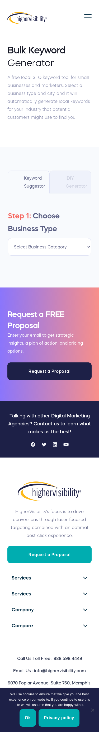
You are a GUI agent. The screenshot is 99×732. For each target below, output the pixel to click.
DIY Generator (76, 182)
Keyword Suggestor (34, 182)
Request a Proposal (49, 371)
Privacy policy (59, 718)
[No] (92, 710)
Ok (28, 718)
